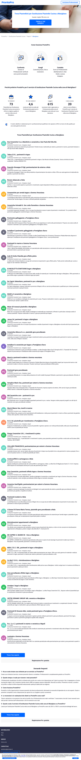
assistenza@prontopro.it (7, 749)
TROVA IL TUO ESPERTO (40, 22)
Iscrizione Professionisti (70, 2)
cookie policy (23, 755)
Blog (2, 735)
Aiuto (2, 732)
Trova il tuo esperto (13, 655)
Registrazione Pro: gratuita (40, 660)
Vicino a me (4, 742)
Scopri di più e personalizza (9, 758)
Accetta (75, 758)
